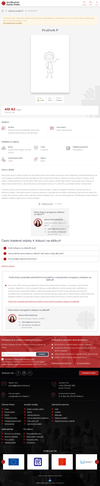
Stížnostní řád (9, 424)
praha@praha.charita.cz (19, 386)
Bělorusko (58, 415)
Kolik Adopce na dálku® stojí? (20, 248)
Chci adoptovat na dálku (12, 23)
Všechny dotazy (8, 266)
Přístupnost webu (11, 418)
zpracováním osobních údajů (24, 359)
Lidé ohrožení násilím (34, 424)
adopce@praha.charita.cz (55, 229)
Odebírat (42, 354)
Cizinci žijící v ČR (32, 421)
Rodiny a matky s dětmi (35, 409)
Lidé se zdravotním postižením (38, 418)
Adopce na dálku (15, 11)
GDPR (7, 415)
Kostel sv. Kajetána (11, 437)
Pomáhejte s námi (88, 373)
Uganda (57, 412)
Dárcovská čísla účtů (33, 434)
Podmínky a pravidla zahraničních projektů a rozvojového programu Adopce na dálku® (43, 302)
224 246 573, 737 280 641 (55, 233)
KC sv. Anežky (9, 439)
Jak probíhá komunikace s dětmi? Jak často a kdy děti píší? (34, 253)
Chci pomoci (30, 442)
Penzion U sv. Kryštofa (12, 434)
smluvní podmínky (26, 364)
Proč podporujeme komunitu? (20, 259)
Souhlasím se (18, 359)
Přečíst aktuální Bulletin (61, 363)
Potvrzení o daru (32, 439)
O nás (7, 409)
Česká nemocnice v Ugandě (65, 421)
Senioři (29, 412)
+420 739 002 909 (67, 386)
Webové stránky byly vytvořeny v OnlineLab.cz (50, 481)
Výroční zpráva (10, 412)
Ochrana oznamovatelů (13, 421)
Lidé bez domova (33, 415)
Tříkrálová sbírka (10, 442)
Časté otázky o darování (34, 437)
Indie (56, 409)
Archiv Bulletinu (83, 363)
